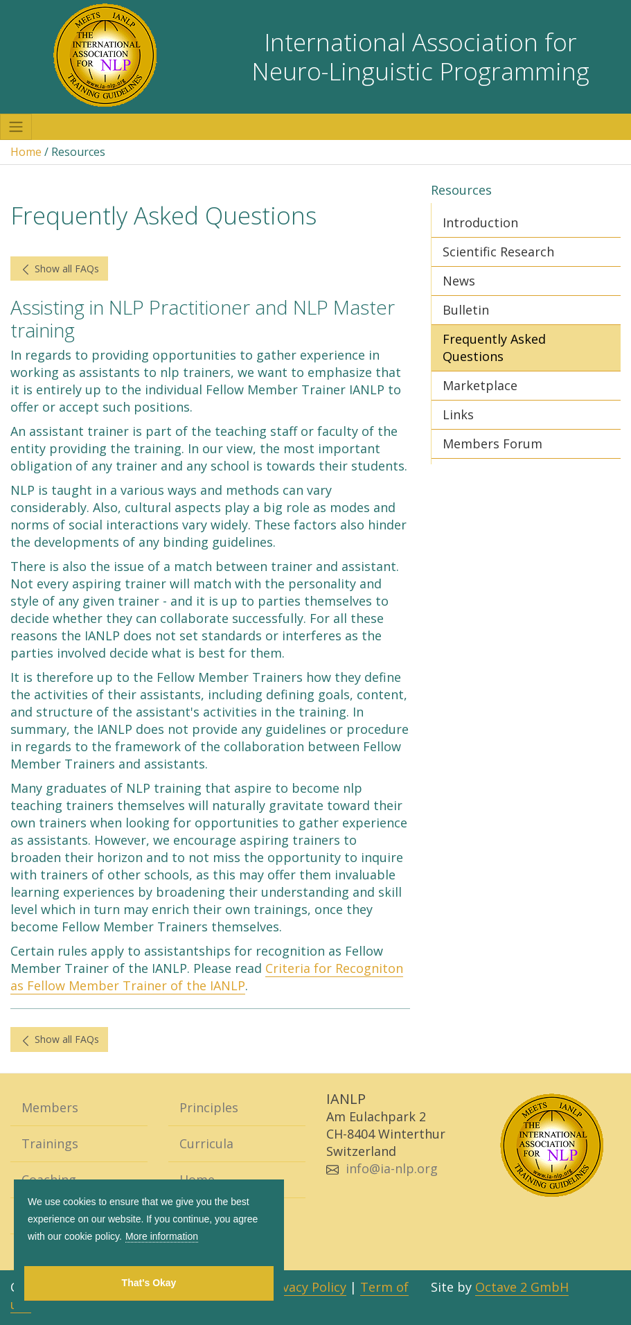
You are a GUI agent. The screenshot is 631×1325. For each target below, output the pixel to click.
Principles (208, 1107)
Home (26, 151)
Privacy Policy (306, 1287)
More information (161, 1236)
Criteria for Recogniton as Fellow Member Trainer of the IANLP (206, 977)
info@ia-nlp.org (392, 1168)
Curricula (206, 1143)
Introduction (480, 222)
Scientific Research (498, 251)
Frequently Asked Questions (494, 348)
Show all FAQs (59, 269)
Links (458, 414)
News (459, 280)
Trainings (49, 1143)
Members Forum (492, 443)
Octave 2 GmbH (522, 1287)
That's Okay (149, 1282)
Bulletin (466, 309)
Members (49, 1107)
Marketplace (480, 385)
